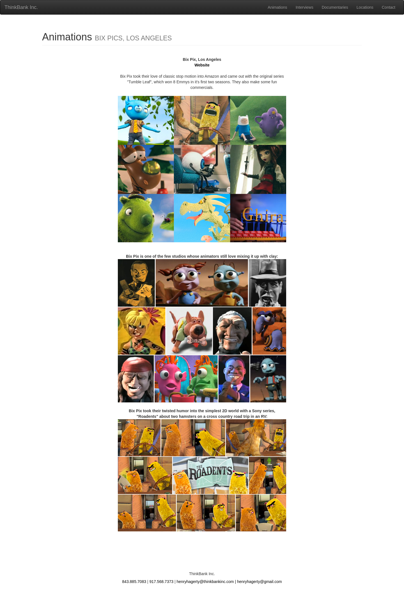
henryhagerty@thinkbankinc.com (205, 581)
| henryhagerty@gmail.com (258, 581)
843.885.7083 (134, 581)
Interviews (304, 7)
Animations (277, 7)
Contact (388, 7)
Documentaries (335, 7)
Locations (365, 7)
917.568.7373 (161, 581)
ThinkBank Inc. (21, 7)
